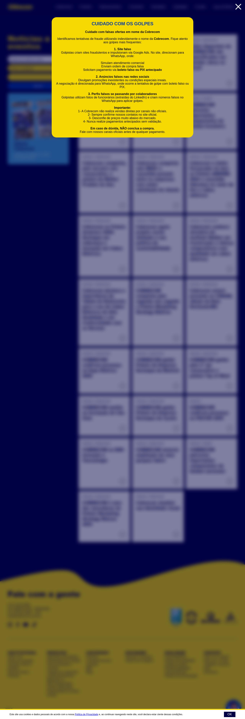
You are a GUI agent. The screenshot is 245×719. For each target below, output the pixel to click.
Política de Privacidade (86, 714)
